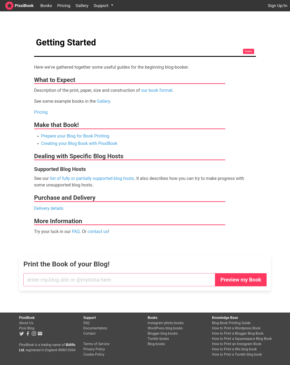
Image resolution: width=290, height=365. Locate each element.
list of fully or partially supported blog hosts (92, 178)
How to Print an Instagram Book (236, 344)
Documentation (95, 328)
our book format (156, 90)
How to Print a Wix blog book (234, 349)
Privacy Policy (94, 349)
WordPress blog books (165, 328)
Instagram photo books (166, 323)
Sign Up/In (277, 5)
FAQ (76, 231)
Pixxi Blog (26, 328)
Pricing (63, 5)
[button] (104, 5)
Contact (89, 333)
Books (46, 5)
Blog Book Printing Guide (231, 323)
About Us (26, 323)
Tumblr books (158, 339)
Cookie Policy (93, 354)
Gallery (81, 5)
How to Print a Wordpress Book (236, 328)
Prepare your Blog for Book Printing (75, 136)
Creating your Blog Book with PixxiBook (79, 143)
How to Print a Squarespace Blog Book (242, 339)
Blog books (156, 344)
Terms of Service (96, 344)
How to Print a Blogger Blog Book (238, 333)
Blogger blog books (163, 333)
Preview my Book (240, 280)
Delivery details (48, 208)
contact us (97, 231)
